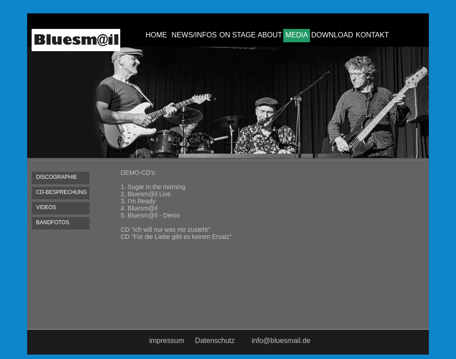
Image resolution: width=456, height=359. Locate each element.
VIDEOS (46, 207)
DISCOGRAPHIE (56, 177)
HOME (156, 35)
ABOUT (269, 35)
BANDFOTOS (52, 222)
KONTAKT (372, 35)
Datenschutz (215, 340)
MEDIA (296, 35)
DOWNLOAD (332, 35)
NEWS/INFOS (193, 35)
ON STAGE (238, 35)
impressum (166, 340)
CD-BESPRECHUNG (61, 192)
